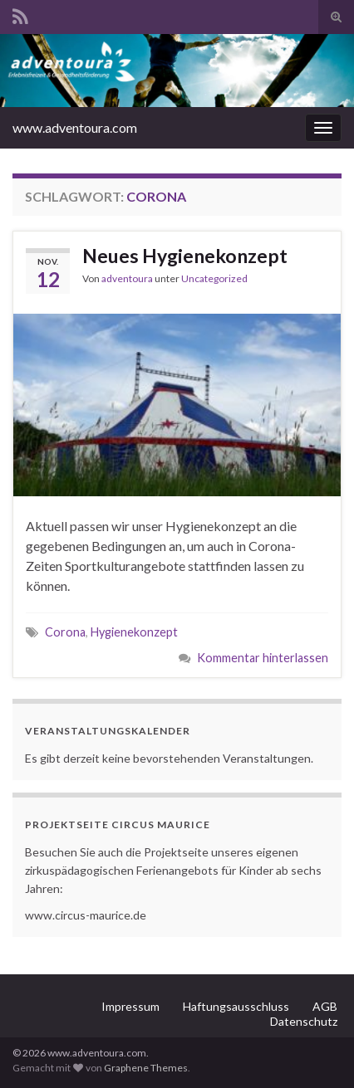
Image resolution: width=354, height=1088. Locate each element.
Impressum (130, 1006)
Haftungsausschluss (236, 1006)
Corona (65, 632)
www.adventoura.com (74, 127)
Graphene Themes (146, 1067)
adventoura (127, 278)
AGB (324, 1006)
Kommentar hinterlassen (262, 658)
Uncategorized (214, 278)
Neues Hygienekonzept (185, 255)
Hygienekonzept (134, 632)
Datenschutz (303, 1021)
